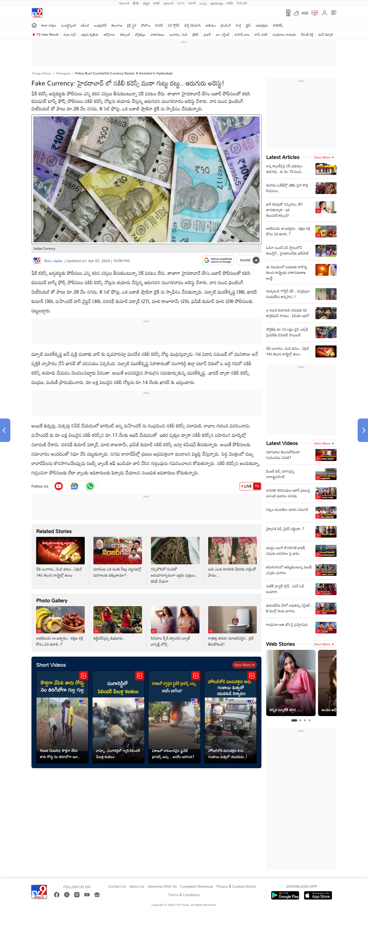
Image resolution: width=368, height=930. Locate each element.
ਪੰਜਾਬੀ (192, 2)
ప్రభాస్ (207, 34)
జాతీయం (211, 25)
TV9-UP (242, 2)
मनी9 (230, 2)
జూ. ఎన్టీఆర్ (223, 34)
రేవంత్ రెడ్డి (307, 34)
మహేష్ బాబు (242, 34)
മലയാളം (217, 2)
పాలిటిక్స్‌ (278, 25)
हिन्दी (136, 2)
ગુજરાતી (168, 2)
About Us (137, 886)
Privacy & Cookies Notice (236, 886)
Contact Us (117, 886)
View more (244, 665)
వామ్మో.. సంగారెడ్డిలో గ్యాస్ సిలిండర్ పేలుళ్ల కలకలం (118, 754)
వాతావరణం (158, 34)
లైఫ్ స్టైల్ (132, 25)
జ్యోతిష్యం (140, 34)
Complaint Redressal (196, 886)
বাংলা (180, 2)
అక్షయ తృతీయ (90, 34)
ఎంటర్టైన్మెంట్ (68, 25)
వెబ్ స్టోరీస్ (174, 25)
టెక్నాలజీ (125, 34)
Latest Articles (282, 157)
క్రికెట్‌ (195, 34)
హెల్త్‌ (238, 25)
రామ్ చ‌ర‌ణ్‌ (261, 34)
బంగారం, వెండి (178, 34)
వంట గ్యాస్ (70, 34)
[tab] (294, 720)
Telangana (63, 73)
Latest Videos (282, 443)
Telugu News (41, 73)
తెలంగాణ (116, 25)
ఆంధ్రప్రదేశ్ (100, 25)
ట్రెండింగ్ (226, 25)
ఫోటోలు (146, 25)
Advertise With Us (162, 886)
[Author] (36, 260)
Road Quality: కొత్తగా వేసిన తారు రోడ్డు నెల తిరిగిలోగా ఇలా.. (60, 754)
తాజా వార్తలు (49, 25)
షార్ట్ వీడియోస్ (192, 25)
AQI (305, 13)
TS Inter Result (48, 34)
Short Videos (51, 665)
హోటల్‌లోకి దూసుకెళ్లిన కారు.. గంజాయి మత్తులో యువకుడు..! (227, 754)
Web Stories (280, 644)
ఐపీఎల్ (85, 25)
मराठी (156, 2)
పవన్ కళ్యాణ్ (325, 34)
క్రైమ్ (248, 25)
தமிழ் (203, 2)
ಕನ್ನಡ (146, 2)
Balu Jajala (53, 260)
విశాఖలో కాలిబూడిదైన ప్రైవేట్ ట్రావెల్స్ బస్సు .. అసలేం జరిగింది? (173, 754)
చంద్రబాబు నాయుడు (284, 34)
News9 (124, 2)
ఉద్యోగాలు (109, 34)
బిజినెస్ (159, 25)
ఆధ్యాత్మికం (262, 25)
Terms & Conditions (184, 895)
